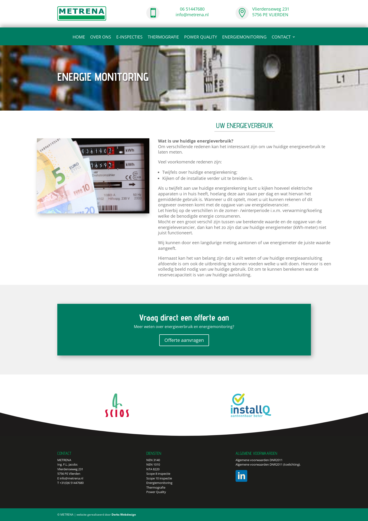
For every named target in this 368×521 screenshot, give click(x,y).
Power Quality (200, 37)
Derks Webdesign (124, 515)
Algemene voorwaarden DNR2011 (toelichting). (268, 464)
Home (79, 37)
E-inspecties (129, 37)
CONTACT (281, 37)
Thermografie (163, 37)
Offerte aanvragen (184, 340)
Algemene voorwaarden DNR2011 (259, 460)
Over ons (100, 37)
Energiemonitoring (244, 37)
